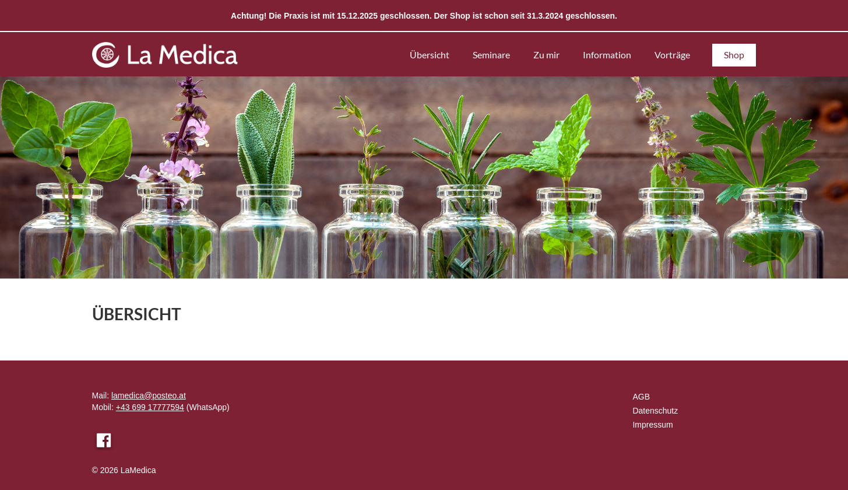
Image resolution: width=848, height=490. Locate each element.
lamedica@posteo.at (148, 395)
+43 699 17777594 (150, 407)
